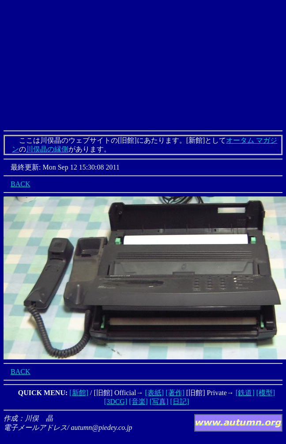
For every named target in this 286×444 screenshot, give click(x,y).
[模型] (265, 392)
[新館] (78, 392)
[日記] (179, 401)
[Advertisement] (143, 65)
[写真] (159, 401)
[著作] (175, 392)
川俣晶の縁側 (47, 149)
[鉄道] (245, 392)
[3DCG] (115, 401)
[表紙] (154, 392)
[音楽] (138, 401)
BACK (20, 184)
